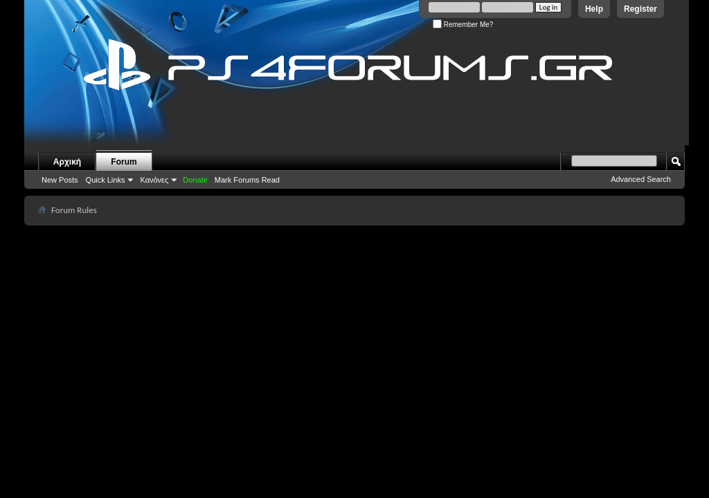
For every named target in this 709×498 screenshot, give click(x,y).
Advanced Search (641, 179)
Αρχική (67, 162)
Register (640, 9)
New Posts (60, 180)
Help (594, 9)
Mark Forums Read (247, 180)
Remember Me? (463, 24)
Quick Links (105, 180)
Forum (123, 162)
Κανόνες (154, 180)
